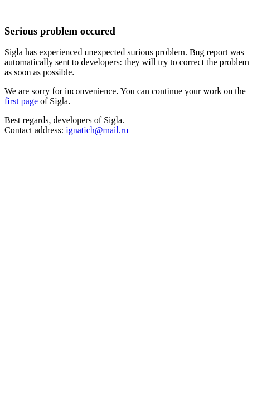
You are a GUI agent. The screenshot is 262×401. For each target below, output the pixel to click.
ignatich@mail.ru (97, 130)
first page (21, 101)
